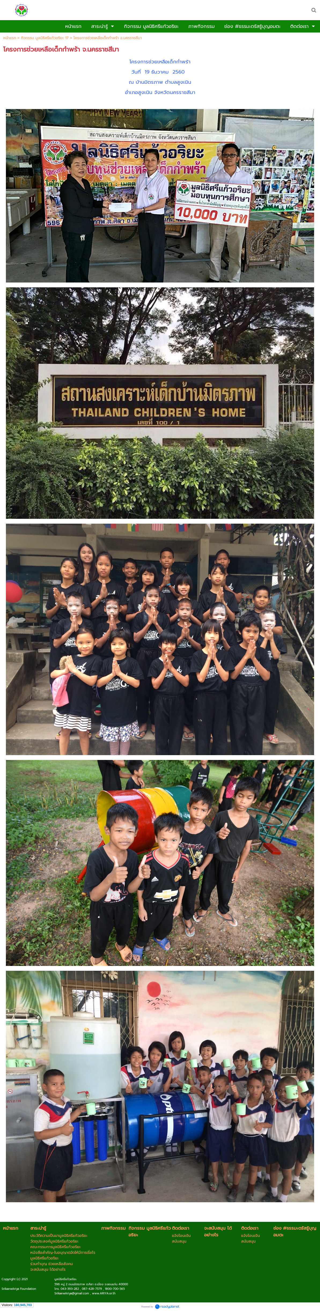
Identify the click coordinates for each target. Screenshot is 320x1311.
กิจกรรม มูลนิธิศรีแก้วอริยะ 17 (45, 38)
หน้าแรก (9, 38)
